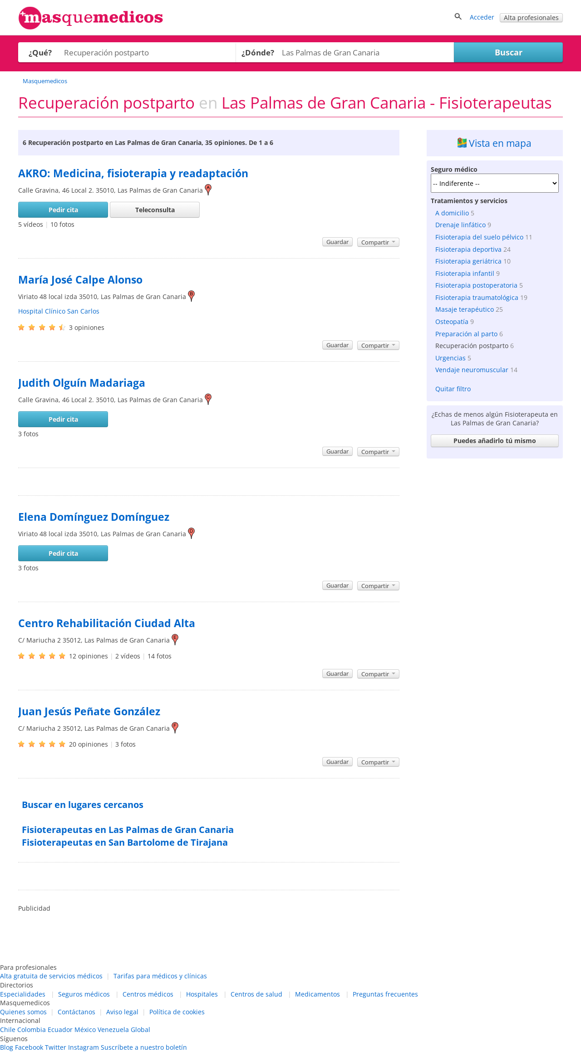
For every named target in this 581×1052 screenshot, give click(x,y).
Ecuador (60, 1029)
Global (140, 1029)
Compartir (378, 242)
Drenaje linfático (460, 224)
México (85, 1029)
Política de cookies (177, 1011)
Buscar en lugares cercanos (82, 804)
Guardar (337, 242)
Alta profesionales (531, 17)
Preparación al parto (466, 333)
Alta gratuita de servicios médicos (51, 976)
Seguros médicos (84, 994)
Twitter (55, 1047)
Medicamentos (317, 994)
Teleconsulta (155, 209)
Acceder (482, 17)
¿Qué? (40, 52)
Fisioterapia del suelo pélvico (479, 237)
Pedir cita (63, 209)
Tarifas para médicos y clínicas (160, 976)
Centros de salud (256, 994)
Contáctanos (76, 1011)
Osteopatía (451, 321)
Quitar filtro (453, 388)
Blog (6, 1047)
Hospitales (202, 994)
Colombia (31, 1029)
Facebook (29, 1047)
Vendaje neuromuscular (471, 369)
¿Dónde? (257, 52)
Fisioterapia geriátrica (468, 261)
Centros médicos (148, 994)
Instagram (83, 1047)
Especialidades (22, 994)
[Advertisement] (495, 599)
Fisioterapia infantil (464, 273)
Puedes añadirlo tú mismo (494, 440)
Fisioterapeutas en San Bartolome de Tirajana (125, 842)
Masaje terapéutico (464, 309)
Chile (7, 1029)
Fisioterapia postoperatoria (476, 285)
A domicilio (452, 213)
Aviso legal (122, 1011)
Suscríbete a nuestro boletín (144, 1047)
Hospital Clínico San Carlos (58, 311)
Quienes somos (23, 1011)
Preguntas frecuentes (385, 994)
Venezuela (113, 1029)
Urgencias (450, 358)
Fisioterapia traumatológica (476, 297)
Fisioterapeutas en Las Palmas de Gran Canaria (128, 829)
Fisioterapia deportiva (468, 249)
